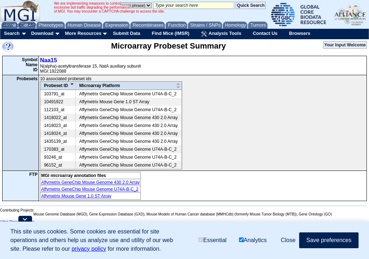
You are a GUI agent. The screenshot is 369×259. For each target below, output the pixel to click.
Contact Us (265, 33)
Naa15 (48, 60)
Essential (212, 240)
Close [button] (288, 240)
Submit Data (126, 33)
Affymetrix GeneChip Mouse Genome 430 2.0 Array (90, 182)
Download (42, 33)
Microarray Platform (99, 85)
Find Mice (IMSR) (170, 33)
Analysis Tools (221, 34)
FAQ (32, 24)
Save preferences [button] (328, 240)
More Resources (83, 33)
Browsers (299, 33)
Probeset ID (56, 85)
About (8, 24)
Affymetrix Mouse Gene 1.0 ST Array (76, 196)
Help (20, 24)
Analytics (253, 240)
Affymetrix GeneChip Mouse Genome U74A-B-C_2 (90, 189)
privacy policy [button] (89, 249)
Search (11, 33)
